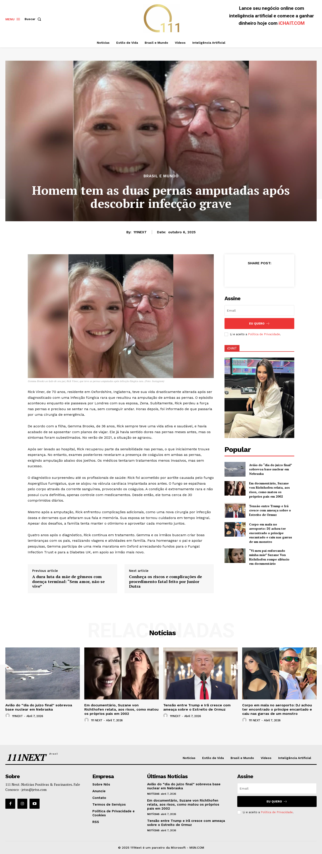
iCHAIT (232, 348)
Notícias (153, 793)
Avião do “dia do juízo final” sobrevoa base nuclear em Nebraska (270, 469)
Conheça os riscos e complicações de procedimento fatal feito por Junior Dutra (165, 581)
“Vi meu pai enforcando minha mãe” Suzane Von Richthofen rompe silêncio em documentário (269, 557)
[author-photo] (8, 715)
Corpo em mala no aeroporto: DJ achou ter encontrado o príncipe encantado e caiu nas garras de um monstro (270, 533)
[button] (34, 19)
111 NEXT (96, 720)
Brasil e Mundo (161, 176)
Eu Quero (259, 323)
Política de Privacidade (264, 334)
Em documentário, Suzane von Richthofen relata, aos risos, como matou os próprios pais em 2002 (269, 489)
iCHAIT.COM (292, 23)
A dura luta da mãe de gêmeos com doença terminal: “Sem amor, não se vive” (68, 581)
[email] (259, 310)
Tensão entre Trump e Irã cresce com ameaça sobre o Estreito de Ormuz (270, 510)
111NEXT (140, 232)
